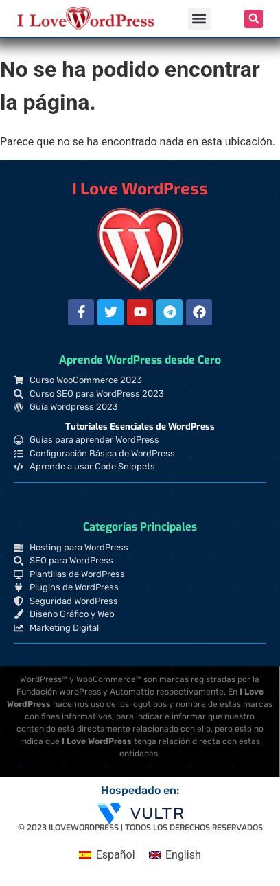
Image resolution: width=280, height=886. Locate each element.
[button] (199, 19)
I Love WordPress (140, 188)
